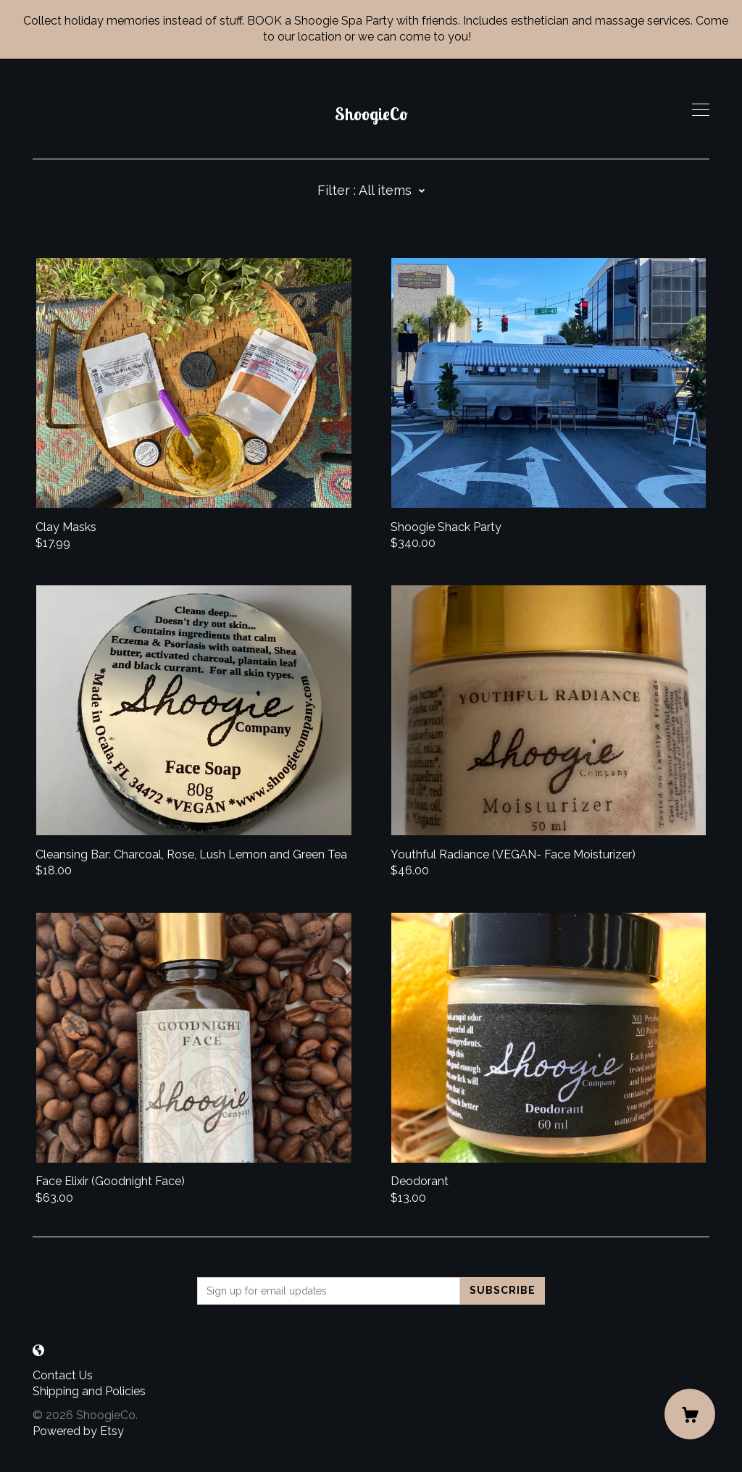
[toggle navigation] (700, 110)
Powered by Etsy (78, 1431)
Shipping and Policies (89, 1391)
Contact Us (63, 1375)
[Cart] (689, 1414)
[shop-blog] (38, 1351)
